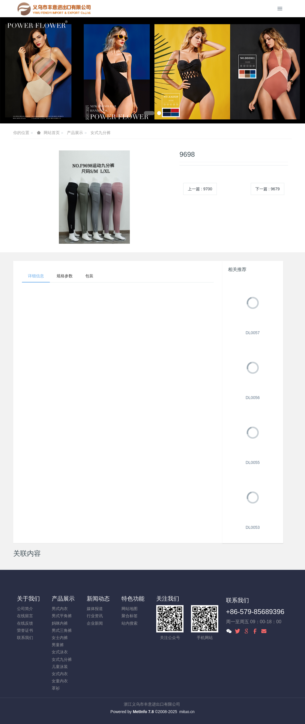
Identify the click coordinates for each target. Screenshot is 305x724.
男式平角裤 (62, 615)
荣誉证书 (25, 630)
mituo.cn (186, 711)
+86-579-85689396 (255, 611)
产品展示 (75, 132)
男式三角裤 (62, 630)
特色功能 (132, 598)
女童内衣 (60, 681)
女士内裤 (60, 637)
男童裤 (58, 644)
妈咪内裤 (60, 623)
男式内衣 (60, 608)
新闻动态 (98, 598)
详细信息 (36, 276)
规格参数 (65, 276)
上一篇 (200, 189)
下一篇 (267, 189)
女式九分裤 (100, 132)
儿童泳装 (60, 666)
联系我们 (25, 637)
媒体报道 (95, 608)
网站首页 (52, 133)
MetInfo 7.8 (143, 711)
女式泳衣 (60, 652)
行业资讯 (95, 615)
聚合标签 (129, 615)
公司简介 (25, 608)
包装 (89, 276)
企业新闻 (95, 623)
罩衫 (56, 688)
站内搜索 (129, 623)
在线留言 (25, 615)
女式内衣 (60, 673)
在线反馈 (25, 623)
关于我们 (28, 598)
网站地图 (129, 608)
